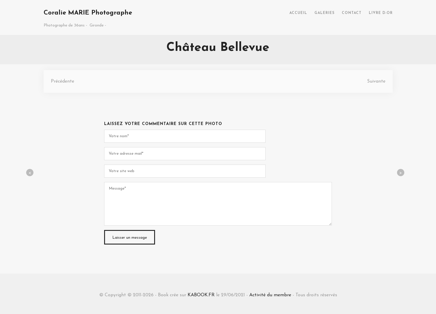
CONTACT (352, 13)
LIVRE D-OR (381, 13)
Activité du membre (270, 295)
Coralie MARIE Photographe (88, 13)
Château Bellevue (217, 48)
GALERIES (324, 13)
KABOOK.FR (201, 295)
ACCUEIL (298, 13)
